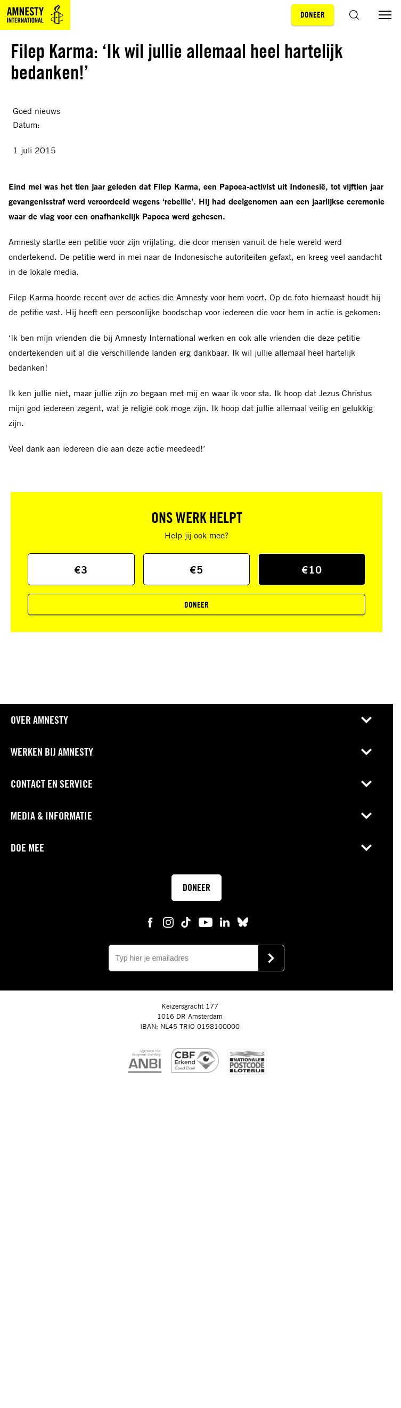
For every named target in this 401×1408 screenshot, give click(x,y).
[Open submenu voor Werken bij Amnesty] (366, 752)
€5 (196, 569)
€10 (311, 569)
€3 (81, 569)
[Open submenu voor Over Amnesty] (366, 720)
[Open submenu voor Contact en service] (366, 784)
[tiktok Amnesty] (186, 922)
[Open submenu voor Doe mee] (366, 848)
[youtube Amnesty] (205, 922)
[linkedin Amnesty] (224, 922)
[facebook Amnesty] (150, 922)
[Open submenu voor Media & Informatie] (366, 816)
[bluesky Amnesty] (243, 922)
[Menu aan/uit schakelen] (385, 15)
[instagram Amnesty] (168, 922)
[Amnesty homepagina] (35, 15)
